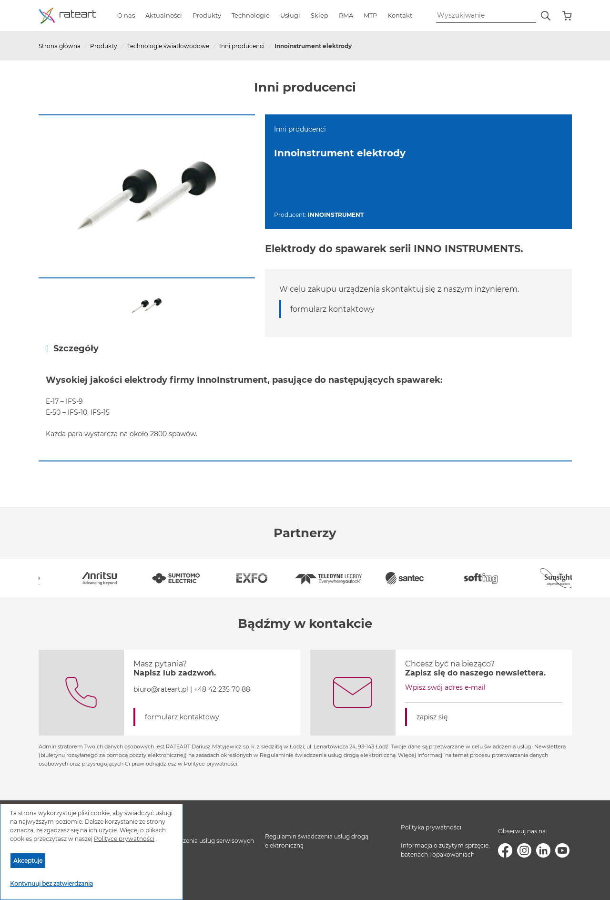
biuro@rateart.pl (160, 689)
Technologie (251, 15)
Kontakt (399, 15)
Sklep (319, 15)
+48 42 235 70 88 (222, 689)
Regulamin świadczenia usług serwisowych (192, 840)
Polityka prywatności (431, 827)
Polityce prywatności (124, 838)
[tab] (305, 348)
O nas (126, 15)
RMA (346, 15)
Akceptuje (27, 860)
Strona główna (60, 46)
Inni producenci (241, 46)
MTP (370, 15)
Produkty (207, 15)
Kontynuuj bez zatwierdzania (51, 883)
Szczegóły (72, 348)
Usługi (290, 15)
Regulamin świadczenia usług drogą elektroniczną (316, 841)
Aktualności (163, 15)
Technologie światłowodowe (168, 46)
